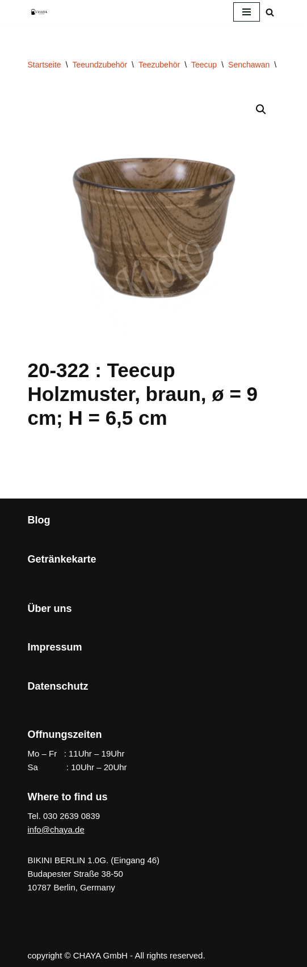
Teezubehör (159, 64)
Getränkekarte (62, 559)
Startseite (44, 64)
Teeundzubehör (100, 64)
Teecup (204, 64)
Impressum (55, 647)
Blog (39, 520)
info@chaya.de (56, 829)
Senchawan (249, 64)
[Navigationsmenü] (246, 12)
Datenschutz (58, 686)
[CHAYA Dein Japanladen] (39, 12)
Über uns (50, 608)
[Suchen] (270, 12)
